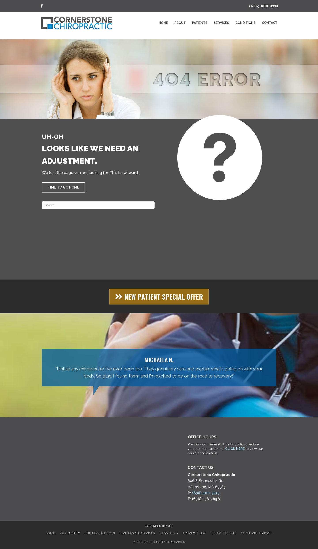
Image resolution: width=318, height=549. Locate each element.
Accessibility (70, 533)
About (180, 23)
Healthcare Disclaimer (137, 533)
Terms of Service (223, 533)
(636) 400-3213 (263, 6)
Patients (199, 23)
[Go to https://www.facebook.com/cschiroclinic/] (41, 6)
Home (163, 23)
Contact (269, 23)
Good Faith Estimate (256, 533)
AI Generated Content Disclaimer (159, 542)
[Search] (98, 205)
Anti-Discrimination (100, 533)
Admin (50, 533)
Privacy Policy (194, 533)
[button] (63, 187)
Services (221, 23)
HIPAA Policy (169, 533)
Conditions (245, 23)
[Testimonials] (159, 367)
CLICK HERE (235, 449)
